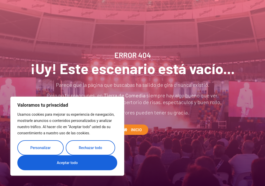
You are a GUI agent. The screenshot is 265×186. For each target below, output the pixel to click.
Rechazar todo (90, 148)
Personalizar (40, 148)
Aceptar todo (67, 163)
